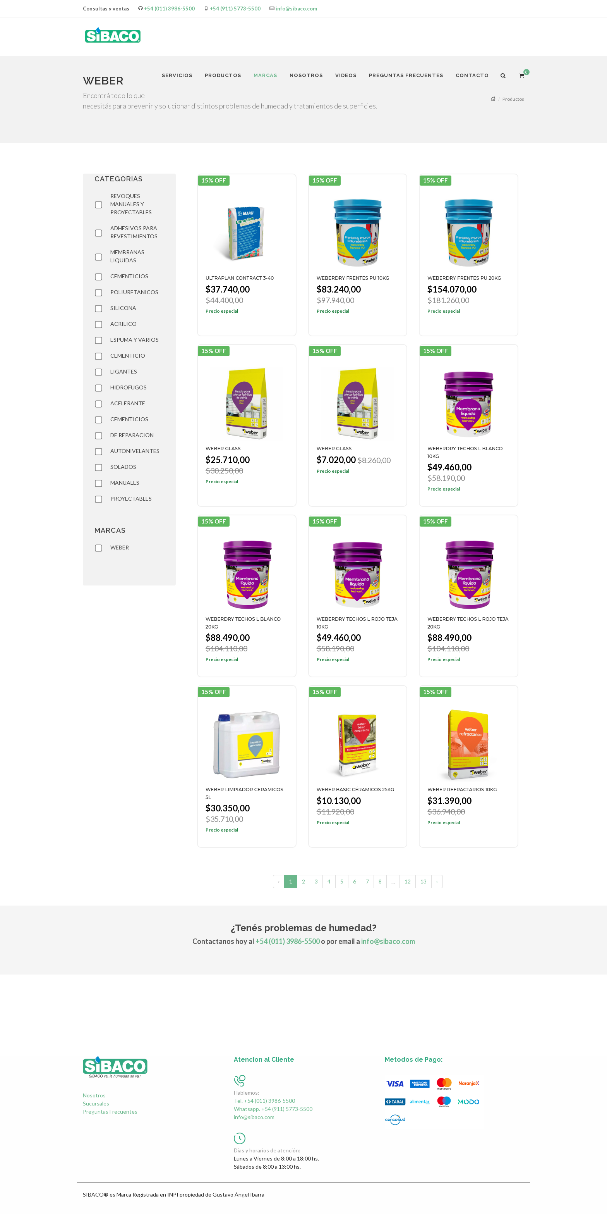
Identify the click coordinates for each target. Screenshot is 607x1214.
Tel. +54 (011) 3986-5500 (264, 1100)
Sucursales (96, 1103)
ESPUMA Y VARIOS (134, 339)
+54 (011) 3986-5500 (169, 8)
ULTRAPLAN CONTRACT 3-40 (240, 278)
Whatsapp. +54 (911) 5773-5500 (273, 1109)
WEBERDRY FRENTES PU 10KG (353, 278)
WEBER (119, 547)
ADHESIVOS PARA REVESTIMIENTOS (134, 232)
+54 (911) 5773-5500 (235, 8)
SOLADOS (123, 466)
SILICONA (123, 308)
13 (423, 881)
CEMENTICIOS (129, 276)
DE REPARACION (132, 435)
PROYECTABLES (131, 498)
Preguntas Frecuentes (110, 1111)
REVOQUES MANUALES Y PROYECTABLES (131, 204)
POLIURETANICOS (134, 292)
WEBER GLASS (223, 448)
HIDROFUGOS (128, 387)
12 (408, 881)
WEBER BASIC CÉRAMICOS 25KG (355, 789)
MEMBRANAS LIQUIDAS (127, 256)
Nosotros (94, 1095)
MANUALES (124, 482)
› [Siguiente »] (437, 881)
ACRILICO (123, 323)
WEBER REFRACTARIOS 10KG (462, 789)
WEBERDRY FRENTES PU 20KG (464, 278)
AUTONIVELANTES (134, 451)
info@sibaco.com (296, 8)
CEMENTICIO (127, 355)
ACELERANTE (127, 403)
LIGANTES (123, 371)
